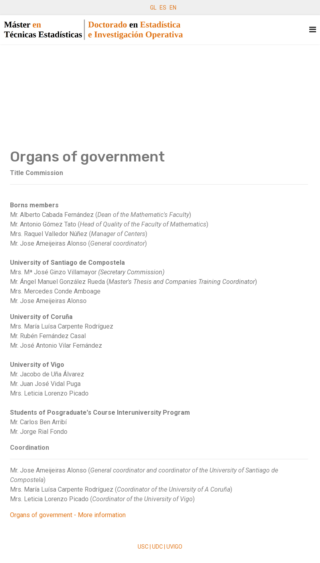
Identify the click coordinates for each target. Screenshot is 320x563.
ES (163, 7)
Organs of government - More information (68, 515)
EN (173, 7)
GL (153, 7)
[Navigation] (312, 29)
